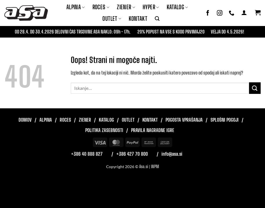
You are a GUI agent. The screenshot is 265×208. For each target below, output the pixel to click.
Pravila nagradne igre (152, 130)
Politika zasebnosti (104, 130)
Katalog (177, 7)
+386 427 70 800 (132, 154)
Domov (25, 120)
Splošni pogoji (224, 120)
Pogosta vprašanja (184, 120)
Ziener (85, 120)
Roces (65, 120)
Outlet (111, 18)
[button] (157, 18)
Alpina (75, 7)
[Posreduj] (255, 88)
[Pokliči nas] (231, 13)
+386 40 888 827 (87, 154)
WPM (155, 166)
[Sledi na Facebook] (207, 13)
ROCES (101, 7)
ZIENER (126, 7)
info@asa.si (171, 154)
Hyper (151, 7)
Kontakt (138, 18)
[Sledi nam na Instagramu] (219, 13)
